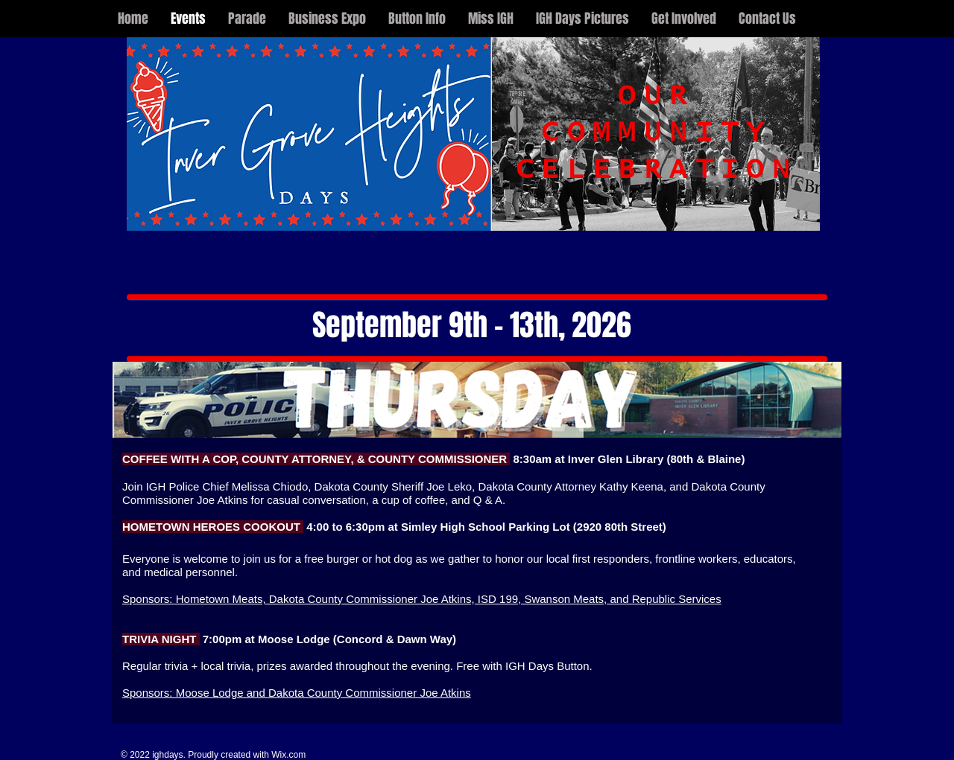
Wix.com (288, 755)
